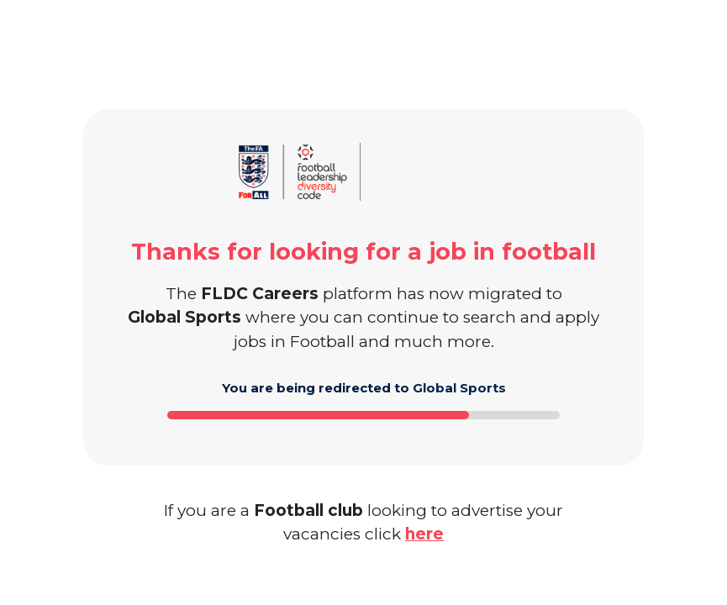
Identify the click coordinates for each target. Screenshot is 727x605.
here (424, 534)
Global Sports (459, 388)
